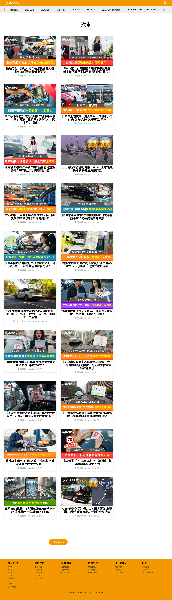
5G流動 (11, 569)
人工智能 (12, 587)
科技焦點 (13, 563)
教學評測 (93, 563)
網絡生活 (40, 563)
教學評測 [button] (61, 9)
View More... (58, 542)
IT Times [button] (92, 9)
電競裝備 (65, 569)
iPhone (11, 567)
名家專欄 (119, 572)
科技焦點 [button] (15, 9)
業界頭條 (119, 567)
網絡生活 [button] (30, 9)
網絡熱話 (38, 567)
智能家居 (12, 578)
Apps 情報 (92, 572)
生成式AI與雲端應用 (111, 9)
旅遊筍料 (38, 575)
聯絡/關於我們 (148, 572)
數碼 (10, 575)
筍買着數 (38, 572)
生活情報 (38, 569)
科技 (10, 581)
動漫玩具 (65, 572)
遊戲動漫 (66, 563)
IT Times (121, 563)
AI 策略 (118, 569)
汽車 (10, 584)
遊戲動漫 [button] (46, 9)
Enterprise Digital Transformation (142, 9)
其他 (144, 563)
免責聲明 (146, 569)
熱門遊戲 (65, 567)
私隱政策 (146, 567)
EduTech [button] (76, 9)
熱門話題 (38, 578)
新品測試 (92, 569)
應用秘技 (92, 567)
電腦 (10, 572)
